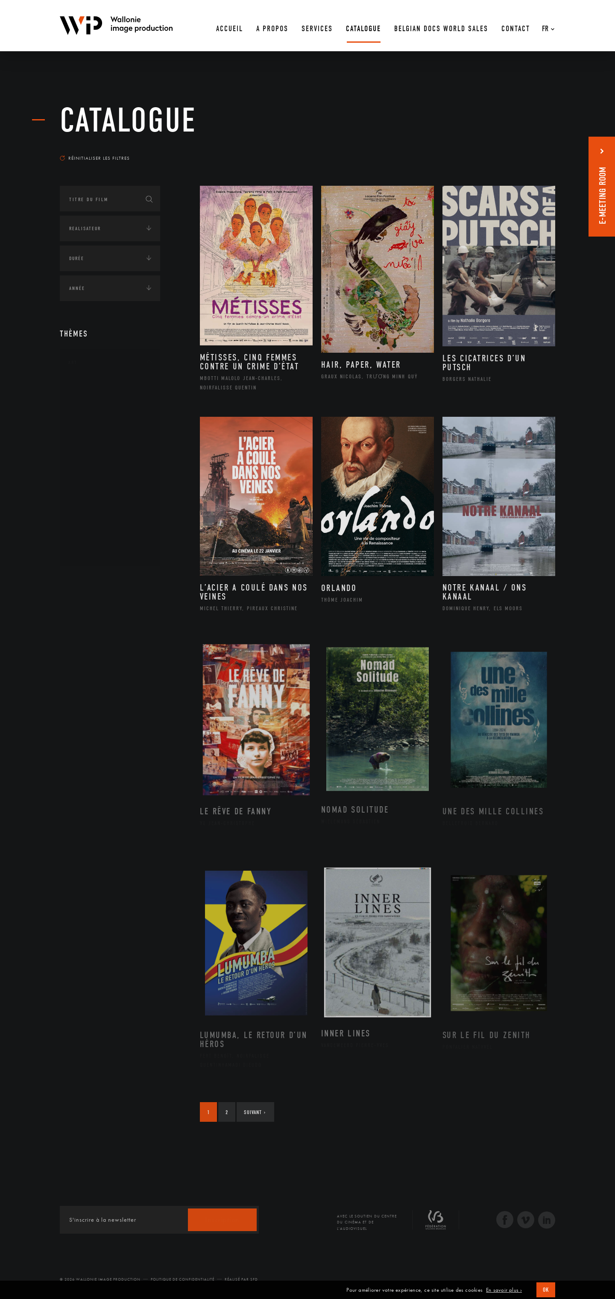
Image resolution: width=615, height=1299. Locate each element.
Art (72, 363)
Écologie (80, 607)
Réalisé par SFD (241, 1279)
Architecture (95, 388)
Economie (81, 633)
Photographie (97, 524)
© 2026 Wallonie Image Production (100, 1279)
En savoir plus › (504, 1290)
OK (546, 1289)
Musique (89, 469)
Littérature (93, 456)
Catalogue (128, 120)
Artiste (87, 415)
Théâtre (87, 551)
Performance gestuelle (110, 510)
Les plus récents (533, 150)
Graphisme (92, 442)
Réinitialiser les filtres (95, 158)
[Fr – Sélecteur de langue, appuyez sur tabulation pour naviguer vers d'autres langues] (546, 25)
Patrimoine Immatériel (109, 483)
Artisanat (91, 402)
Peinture (89, 496)
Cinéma (87, 428)
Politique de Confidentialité (182, 1279)
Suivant (255, 1112)
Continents (83, 580)
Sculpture (91, 537)
